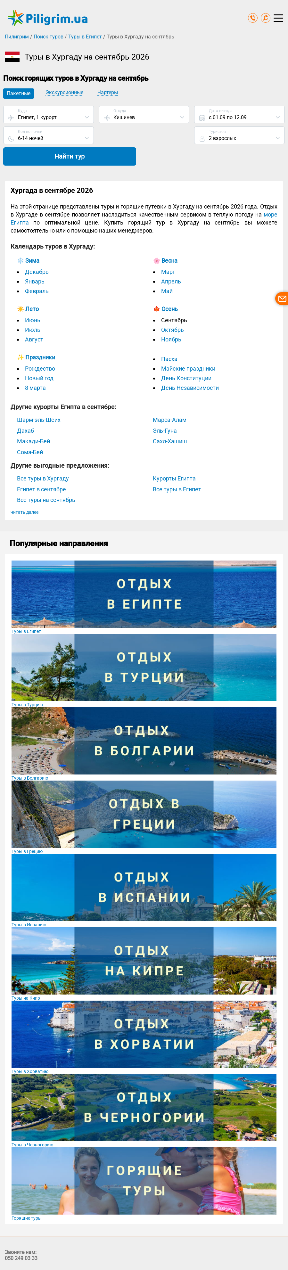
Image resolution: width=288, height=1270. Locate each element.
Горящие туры (27, 1197)
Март (168, 252)
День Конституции (186, 358)
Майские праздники (188, 348)
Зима (32, 240)
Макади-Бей (33, 421)
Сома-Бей (30, 432)
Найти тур (239, 136)
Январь (35, 261)
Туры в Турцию (27, 684)
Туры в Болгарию (30, 757)
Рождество (40, 348)
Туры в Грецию (27, 831)
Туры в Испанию (29, 904)
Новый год (39, 358)
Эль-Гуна (165, 410)
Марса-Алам (169, 400)
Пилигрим (17, 37)
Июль (32, 310)
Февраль (37, 271)
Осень (169, 289)
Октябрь (172, 310)
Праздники (40, 337)
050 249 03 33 (21, 1238)
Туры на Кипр (26, 977)
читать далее (24, 492)
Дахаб (25, 410)
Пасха (169, 339)
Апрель (171, 261)
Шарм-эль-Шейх (39, 400)
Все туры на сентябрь (46, 480)
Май (167, 271)
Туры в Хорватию (30, 1051)
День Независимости (190, 368)
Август (34, 319)
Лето (32, 289)
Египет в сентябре (41, 469)
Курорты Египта (174, 458)
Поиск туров (48, 37)
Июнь (32, 300)
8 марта (35, 368)
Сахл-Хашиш (170, 421)
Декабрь (37, 252)
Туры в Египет (85, 37)
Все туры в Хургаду (43, 458)
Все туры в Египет (177, 469)
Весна (169, 240)
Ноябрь (171, 319)
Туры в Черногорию (32, 1124)
